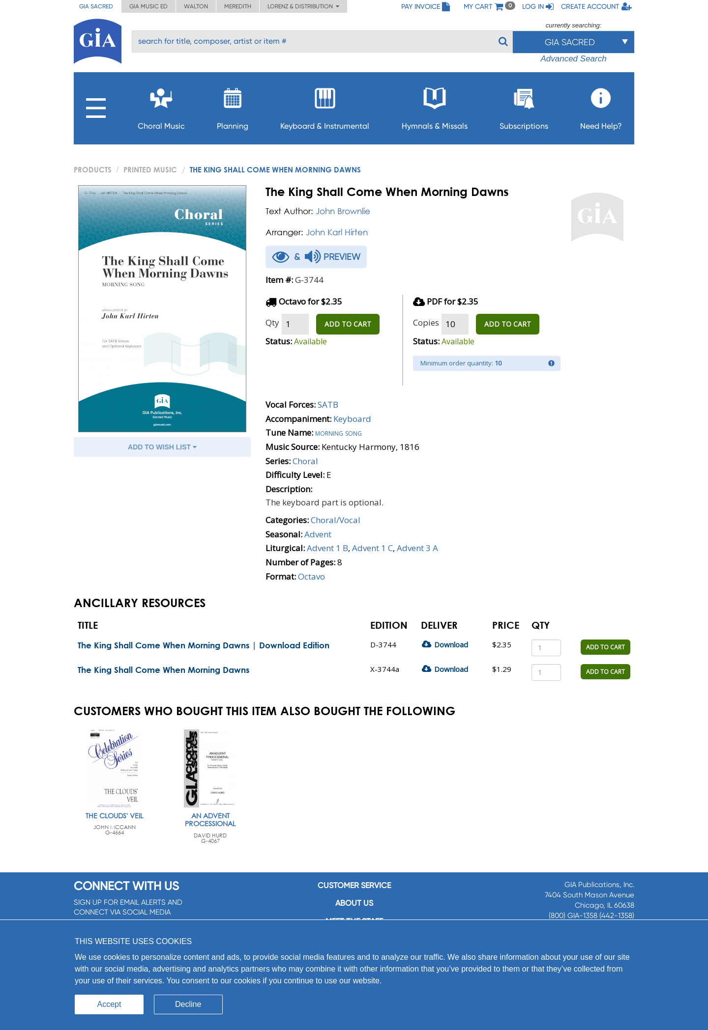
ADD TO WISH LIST (162, 447)
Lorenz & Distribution (303, 6)
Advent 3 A (417, 548)
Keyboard (352, 418)
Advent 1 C (372, 548)
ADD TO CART (347, 324)
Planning (232, 106)
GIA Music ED (148, 6)
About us (354, 903)
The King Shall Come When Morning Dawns (163, 669)
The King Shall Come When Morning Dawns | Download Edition (203, 645)
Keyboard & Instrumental (324, 106)
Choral (305, 461)
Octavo (311, 576)
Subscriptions (524, 106)
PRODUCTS (93, 169)
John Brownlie (343, 211)
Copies (426, 322)
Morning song (338, 432)
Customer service (354, 885)
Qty (272, 322)
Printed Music (150, 169)
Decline (188, 1004)
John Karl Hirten (337, 232)
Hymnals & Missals (435, 106)
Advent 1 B (327, 548)
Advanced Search (573, 58)
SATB (328, 404)
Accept (109, 1004)
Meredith (237, 6)
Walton (196, 6)
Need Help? (601, 106)
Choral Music (161, 106)
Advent (317, 534)
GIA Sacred (96, 6)
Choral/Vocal (335, 520)
